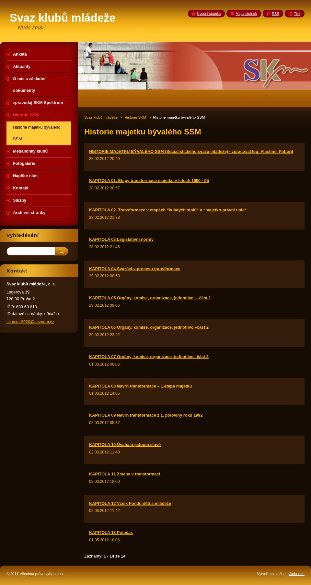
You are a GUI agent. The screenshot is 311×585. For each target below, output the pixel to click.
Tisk (297, 14)
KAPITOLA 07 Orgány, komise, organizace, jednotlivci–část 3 (149, 356)
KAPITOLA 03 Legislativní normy (121, 239)
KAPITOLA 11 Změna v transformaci (124, 474)
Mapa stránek (246, 14)
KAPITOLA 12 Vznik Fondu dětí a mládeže (130, 503)
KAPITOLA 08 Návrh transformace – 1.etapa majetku (140, 386)
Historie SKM (135, 117)
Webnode (297, 574)
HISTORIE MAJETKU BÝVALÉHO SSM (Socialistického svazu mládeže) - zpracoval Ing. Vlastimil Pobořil (191, 151)
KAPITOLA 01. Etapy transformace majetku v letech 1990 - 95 (149, 180)
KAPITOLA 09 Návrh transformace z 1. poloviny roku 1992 (146, 415)
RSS (275, 14)
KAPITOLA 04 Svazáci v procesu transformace (134, 268)
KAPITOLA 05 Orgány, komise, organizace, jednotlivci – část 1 (150, 297)
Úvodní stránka (209, 14)
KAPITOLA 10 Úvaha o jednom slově (125, 444)
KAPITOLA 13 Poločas (111, 532)
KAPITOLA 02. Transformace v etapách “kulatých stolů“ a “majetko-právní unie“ (168, 209)
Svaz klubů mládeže (101, 117)
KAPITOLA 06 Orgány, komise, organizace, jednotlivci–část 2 (149, 327)
